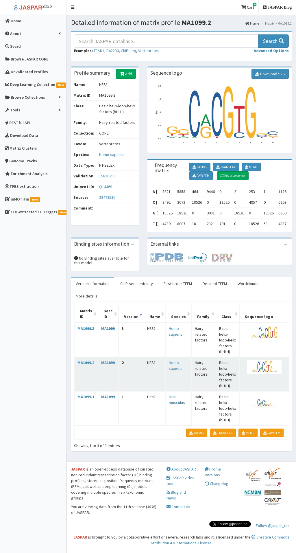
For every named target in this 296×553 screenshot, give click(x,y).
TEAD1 (99, 50)
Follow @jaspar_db (272, 525)
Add (126, 73)
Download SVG (270, 73)
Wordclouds (248, 283)
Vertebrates (148, 50)
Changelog (216, 483)
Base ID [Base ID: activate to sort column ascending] (108, 313)
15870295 (107, 176)
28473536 (107, 197)
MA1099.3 (85, 328)
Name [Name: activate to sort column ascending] (154, 316)
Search (273, 41)
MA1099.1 (85, 396)
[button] (72, 7)
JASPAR (200, 167)
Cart (248, 6)
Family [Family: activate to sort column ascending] (203, 316)
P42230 (112, 50)
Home (252, 23)
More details (86, 296)
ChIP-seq (128, 50)
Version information (93, 283)
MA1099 (108, 328)
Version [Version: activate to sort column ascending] (131, 316)
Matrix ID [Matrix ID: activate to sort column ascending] (86, 313)
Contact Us (178, 506)
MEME (251, 167)
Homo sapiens (111, 154)
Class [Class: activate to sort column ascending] (226, 316)
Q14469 (106, 186)
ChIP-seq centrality (136, 283)
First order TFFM (178, 283)
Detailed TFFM (215, 283)
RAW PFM (201, 175)
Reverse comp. (232, 175)
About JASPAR (181, 469)
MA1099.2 (85, 362)
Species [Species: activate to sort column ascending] (178, 316)
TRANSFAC (226, 167)
